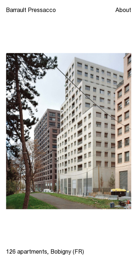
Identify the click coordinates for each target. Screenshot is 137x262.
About (123, 10)
